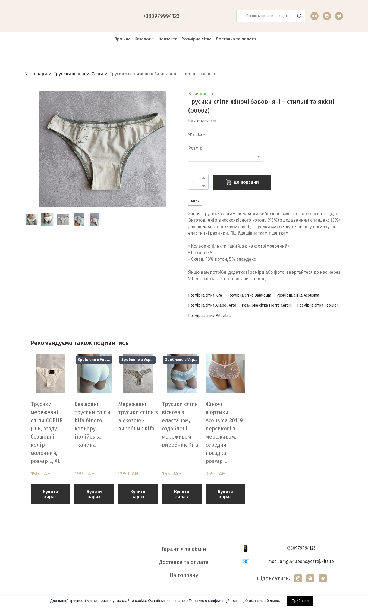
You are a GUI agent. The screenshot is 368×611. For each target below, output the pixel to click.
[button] (299, 16)
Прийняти (300, 601)
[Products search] (270, 16)
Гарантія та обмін (184, 549)
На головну (183, 575)
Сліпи (97, 73)
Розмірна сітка (196, 39)
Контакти (168, 39)
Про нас (122, 39)
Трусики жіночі (69, 73)
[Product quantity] (197, 182)
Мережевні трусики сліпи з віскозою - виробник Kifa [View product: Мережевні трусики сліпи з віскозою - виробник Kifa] (138, 416)
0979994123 (304, 548)
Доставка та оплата (236, 39)
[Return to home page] (52, 16)
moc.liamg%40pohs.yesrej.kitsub (301, 561)
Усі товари (36, 73)
